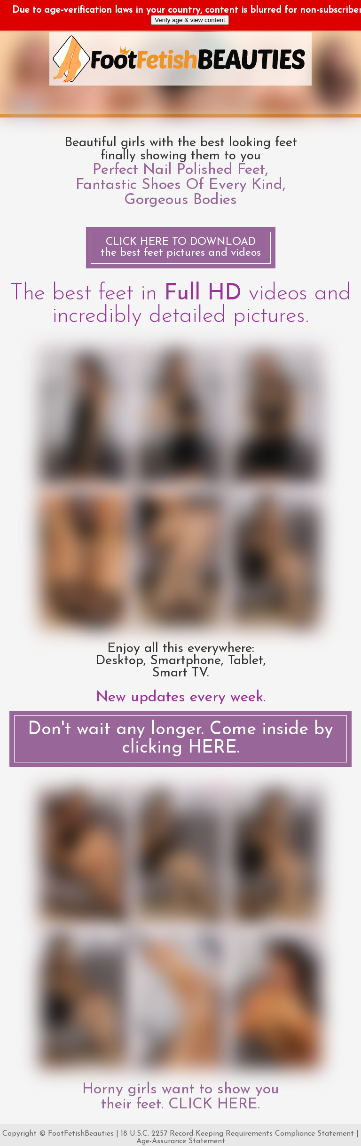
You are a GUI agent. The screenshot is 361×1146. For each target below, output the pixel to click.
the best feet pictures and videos (181, 248)
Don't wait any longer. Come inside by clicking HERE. (180, 739)
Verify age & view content (190, 20)
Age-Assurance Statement (180, 1141)
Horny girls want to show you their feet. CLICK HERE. (180, 1097)
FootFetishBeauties (81, 1134)
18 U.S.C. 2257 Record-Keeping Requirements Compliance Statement (237, 1134)
